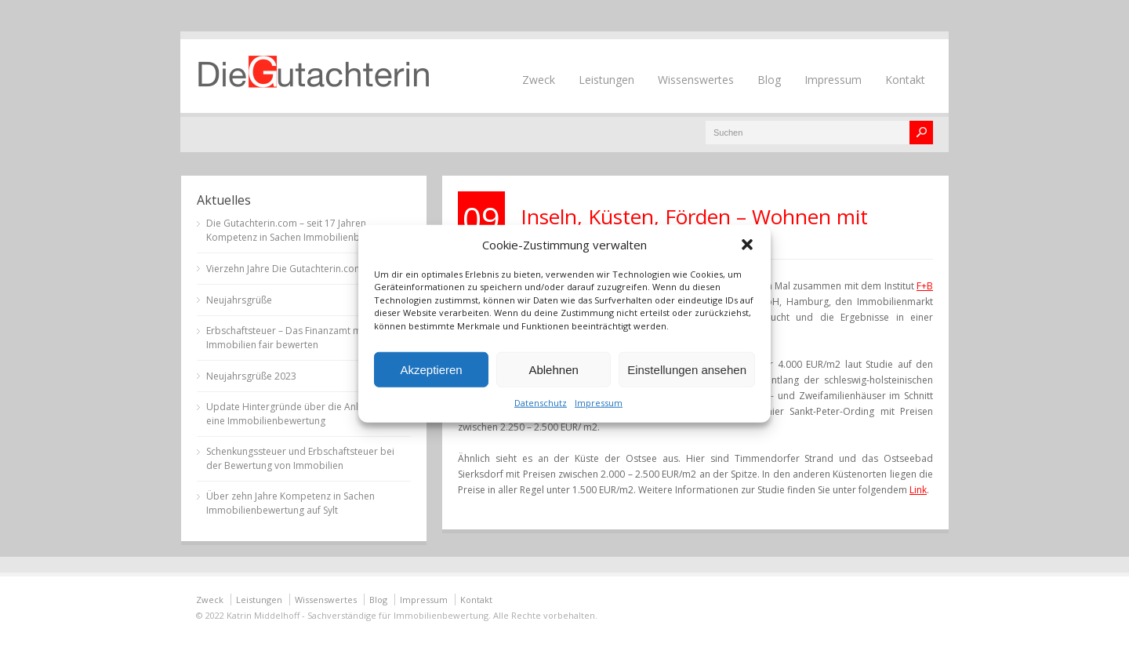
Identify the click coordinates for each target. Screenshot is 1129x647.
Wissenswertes (696, 79)
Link (918, 489)
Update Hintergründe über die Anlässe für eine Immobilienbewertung (300, 413)
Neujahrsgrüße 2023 (251, 376)
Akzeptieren (431, 369)
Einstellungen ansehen (686, 369)
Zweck (538, 79)
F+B (925, 286)
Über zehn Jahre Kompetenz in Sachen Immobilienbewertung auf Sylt (290, 503)
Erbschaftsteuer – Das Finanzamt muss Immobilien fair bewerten (291, 337)
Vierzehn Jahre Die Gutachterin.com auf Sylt (301, 268)
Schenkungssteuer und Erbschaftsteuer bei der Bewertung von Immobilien (300, 458)
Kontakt (905, 79)
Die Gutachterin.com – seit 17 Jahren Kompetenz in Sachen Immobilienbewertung (303, 230)
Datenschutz (540, 403)
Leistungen (606, 79)
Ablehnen (553, 369)
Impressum (599, 403)
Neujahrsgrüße (239, 300)
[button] (747, 244)
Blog (769, 79)
